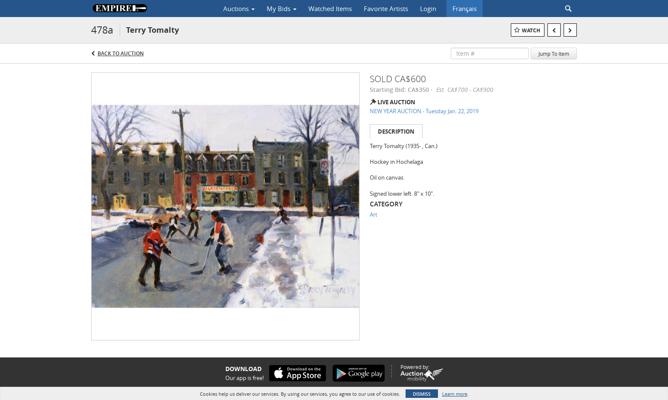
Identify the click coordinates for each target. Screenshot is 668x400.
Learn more (454, 394)
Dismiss (422, 394)
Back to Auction (121, 53)
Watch (531, 30)
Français (464, 8)
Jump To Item (553, 53)
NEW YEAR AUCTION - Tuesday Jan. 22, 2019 (424, 111)
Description (396, 131)
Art (373, 214)
